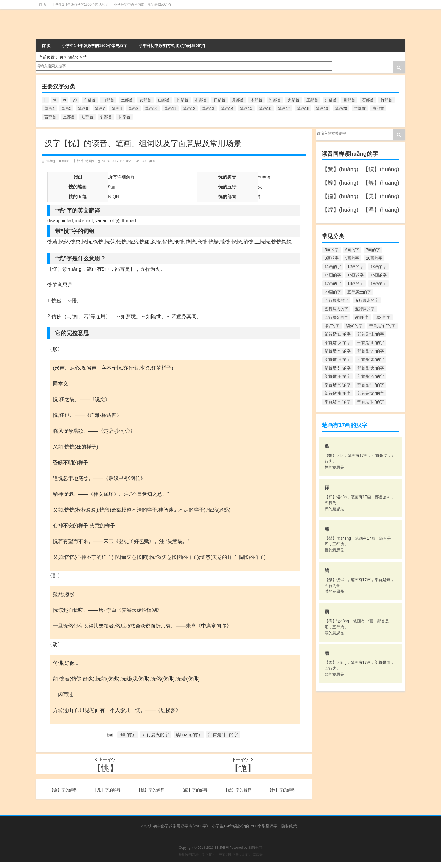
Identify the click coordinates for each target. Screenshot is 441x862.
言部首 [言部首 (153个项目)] (50, 117)
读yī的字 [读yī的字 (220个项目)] (332, 325)
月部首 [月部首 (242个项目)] (238, 100)
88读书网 (255, 848)
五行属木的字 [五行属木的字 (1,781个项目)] (336, 300)
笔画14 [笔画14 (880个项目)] (227, 108)
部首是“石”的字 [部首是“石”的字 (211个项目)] (370, 376)
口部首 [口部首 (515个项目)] (108, 100)
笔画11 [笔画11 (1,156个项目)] (170, 108)
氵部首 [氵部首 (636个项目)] (275, 100)
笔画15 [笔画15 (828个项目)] (246, 108)
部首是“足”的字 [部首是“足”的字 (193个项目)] (370, 393)
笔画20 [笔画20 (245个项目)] (341, 108)
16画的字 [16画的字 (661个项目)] (378, 275)
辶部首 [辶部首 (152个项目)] (87, 117)
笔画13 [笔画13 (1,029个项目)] (208, 108)
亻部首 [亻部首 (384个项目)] (90, 100)
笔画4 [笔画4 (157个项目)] (49, 108)
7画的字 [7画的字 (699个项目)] (373, 249)
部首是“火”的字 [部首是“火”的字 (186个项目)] (370, 368)
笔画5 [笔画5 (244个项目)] (66, 108)
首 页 (42, 4)
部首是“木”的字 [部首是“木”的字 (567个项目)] (370, 359)
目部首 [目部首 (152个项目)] (349, 100)
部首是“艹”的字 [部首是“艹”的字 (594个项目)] (370, 385)
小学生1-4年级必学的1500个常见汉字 (80, 4)
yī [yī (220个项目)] (64, 100)
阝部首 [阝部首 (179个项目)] (124, 117)
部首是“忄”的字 (223, 734)
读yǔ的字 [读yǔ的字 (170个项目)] (354, 325)
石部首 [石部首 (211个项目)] (368, 100)
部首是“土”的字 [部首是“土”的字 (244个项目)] (370, 334)
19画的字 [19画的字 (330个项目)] (378, 283)
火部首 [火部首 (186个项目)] (294, 100)
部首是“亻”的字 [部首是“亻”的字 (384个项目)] (382, 325)
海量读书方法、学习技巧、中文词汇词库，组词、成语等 (220, 854)
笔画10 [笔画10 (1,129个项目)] (151, 108)
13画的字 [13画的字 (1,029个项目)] (378, 266)
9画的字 (128, 734)
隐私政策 (289, 826)
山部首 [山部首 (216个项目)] (164, 100)
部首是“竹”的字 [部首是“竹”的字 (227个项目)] (338, 385)
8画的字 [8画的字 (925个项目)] (332, 258)
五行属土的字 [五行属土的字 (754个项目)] (359, 292)
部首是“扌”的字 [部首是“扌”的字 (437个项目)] (370, 351)
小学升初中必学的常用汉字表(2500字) (142, 4)
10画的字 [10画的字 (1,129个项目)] (374, 258)
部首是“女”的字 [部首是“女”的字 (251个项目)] (338, 342)
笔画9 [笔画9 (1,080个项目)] (133, 108)
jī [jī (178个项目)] (45, 100)
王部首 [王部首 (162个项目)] (312, 100)
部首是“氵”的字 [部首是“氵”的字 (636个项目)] (338, 368)
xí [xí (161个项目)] (54, 100)
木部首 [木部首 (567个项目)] (256, 100)
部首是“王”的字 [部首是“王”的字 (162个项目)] (338, 376)
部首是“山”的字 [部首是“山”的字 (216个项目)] (370, 342)
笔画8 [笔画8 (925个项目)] (117, 108)
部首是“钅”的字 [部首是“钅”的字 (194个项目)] (338, 401)
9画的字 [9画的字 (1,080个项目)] (352, 258)
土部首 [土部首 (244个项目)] (127, 100)
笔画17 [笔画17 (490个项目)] (284, 108)
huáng (73, 57)
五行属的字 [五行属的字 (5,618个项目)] (365, 309)
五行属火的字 (155, 734)
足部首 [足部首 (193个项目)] (69, 117)
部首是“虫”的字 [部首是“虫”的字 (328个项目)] (338, 393)
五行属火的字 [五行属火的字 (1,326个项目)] (336, 309)
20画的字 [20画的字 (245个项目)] (333, 292)
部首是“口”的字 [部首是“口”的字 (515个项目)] (338, 334)
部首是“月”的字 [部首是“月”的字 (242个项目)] (338, 359)
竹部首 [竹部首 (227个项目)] (386, 100)
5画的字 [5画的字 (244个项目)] (332, 249)
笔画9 (89, 161)
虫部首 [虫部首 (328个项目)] (378, 108)
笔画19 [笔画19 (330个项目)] (322, 108)
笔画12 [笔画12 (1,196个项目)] (189, 108)
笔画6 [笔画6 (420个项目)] (83, 108)
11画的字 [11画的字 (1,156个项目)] (333, 266)
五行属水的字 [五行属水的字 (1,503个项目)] (367, 300)
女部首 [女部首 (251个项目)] (145, 100)
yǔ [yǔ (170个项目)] (75, 100)
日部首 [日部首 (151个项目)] (220, 100)
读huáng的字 (189, 734)
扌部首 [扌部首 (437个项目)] (201, 100)
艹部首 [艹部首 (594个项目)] (360, 108)
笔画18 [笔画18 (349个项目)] (303, 108)
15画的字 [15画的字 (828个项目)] (355, 275)
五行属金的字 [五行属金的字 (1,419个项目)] (336, 317)
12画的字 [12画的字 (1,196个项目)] (355, 266)
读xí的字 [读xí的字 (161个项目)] (382, 317)
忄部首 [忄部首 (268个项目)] (182, 100)
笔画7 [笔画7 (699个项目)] (100, 108)
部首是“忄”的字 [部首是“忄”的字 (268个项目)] (338, 351)
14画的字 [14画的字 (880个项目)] (333, 275)
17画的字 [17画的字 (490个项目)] (333, 283)
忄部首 (78, 161)
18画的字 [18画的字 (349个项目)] (355, 283)
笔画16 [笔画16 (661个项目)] (265, 108)
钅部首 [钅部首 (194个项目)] (106, 117)
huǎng (50, 161)
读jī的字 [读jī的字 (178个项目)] (362, 317)
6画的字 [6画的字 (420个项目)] (352, 249)
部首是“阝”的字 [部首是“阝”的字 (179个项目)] (370, 401)
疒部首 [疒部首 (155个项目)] (331, 100)
